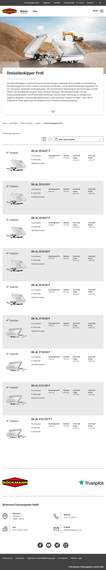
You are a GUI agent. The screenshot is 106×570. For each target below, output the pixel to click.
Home (5, 123)
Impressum (20, 558)
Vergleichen (14, 153)
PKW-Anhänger (27, 123)
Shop (35, 11)
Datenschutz (8, 558)
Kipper (38, 123)
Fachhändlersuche (31, 3)
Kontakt (57, 3)
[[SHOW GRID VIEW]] (50, 139)
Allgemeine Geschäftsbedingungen (41, 558)
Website (24, 12)
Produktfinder (69, 3)
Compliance (63, 558)
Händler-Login (76, 558)
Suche (81, 3)
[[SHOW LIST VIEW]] (43, 139)
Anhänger (14, 123)
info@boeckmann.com (72, 530)
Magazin (46, 3)
